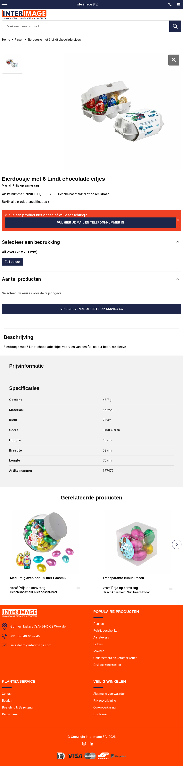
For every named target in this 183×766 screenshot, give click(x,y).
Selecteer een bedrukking (31, 241)
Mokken (98, 651)
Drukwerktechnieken (107, 664)
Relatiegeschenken (106, 630)
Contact (7, 693)
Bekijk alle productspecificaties (25, 201)
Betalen (7, 700)
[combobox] (85, 26)
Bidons (98, 644)
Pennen (98, 623)
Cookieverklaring (104, 707)
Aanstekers (101, 637)
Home (6, 39)
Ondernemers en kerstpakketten (115, 657)
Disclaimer (100, 714)
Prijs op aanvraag (27, 587)
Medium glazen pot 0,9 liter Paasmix (38, 577)
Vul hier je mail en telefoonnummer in (90, 222)
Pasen (18, 39)
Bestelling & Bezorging (17, 707)
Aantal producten (21, 278)
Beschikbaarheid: (33, 591)
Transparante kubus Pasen (124, 577)
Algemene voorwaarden (109, 693)
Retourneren (10, 714)
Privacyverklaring (105, 700)
